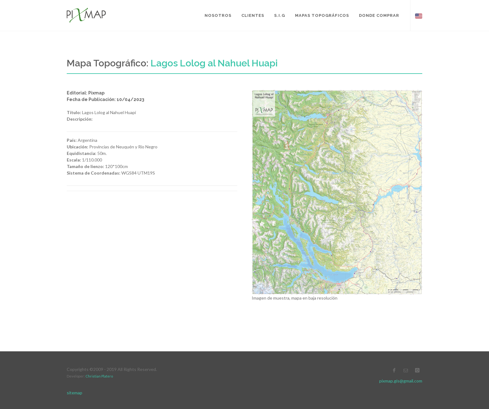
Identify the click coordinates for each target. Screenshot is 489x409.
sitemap (74, 392)
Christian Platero (99, 376)
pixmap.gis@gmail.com (400, 380)
